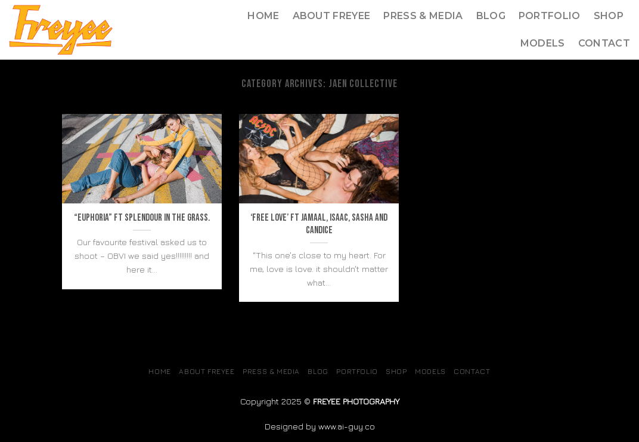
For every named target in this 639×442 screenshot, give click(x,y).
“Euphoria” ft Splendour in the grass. (142, 218)
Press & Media (423, 15)
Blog (490, 15)
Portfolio (550, 15)
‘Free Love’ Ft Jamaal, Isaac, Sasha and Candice (318, 224)
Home (263, 15)
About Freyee (332, 15)
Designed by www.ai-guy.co (320, 426)
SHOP (609, 15)
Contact (604, 43)
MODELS (542, 43)
